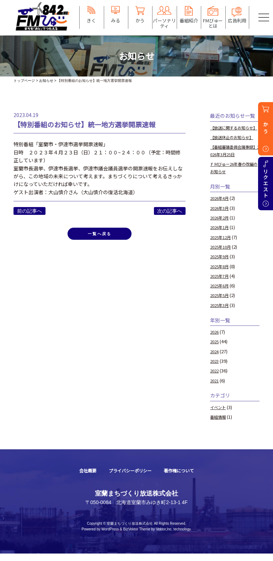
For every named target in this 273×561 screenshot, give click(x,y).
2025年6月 (221, 293)
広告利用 (237, 20)
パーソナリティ (164, 23)
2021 (215, 387)
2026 (215, 339)
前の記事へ (29, 211)
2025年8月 (221, 273)
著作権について (183, 478)
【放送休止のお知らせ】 (235, 144)
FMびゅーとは (213, 23)
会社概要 (82, 478)
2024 (215, 358)
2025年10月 (222, 254)
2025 (215, 348)
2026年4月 (221, 205)
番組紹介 (189, 20)
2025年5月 (221, 302)
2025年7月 (221, 283)
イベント (219, 414)
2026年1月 (221, 234)
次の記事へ (169, 211)
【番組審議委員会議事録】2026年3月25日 (233, 158)
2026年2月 (221, 225)
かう (140, 20)
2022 (215, 378)
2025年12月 (222, 244)
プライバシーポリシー (129, 478)
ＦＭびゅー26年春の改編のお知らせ (233, 175)
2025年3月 (221, 312)
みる (115, 20)
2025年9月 (221, 263)
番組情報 (219, 424)
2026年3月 (221, 215)
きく (91, 20)
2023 (215, 368)
